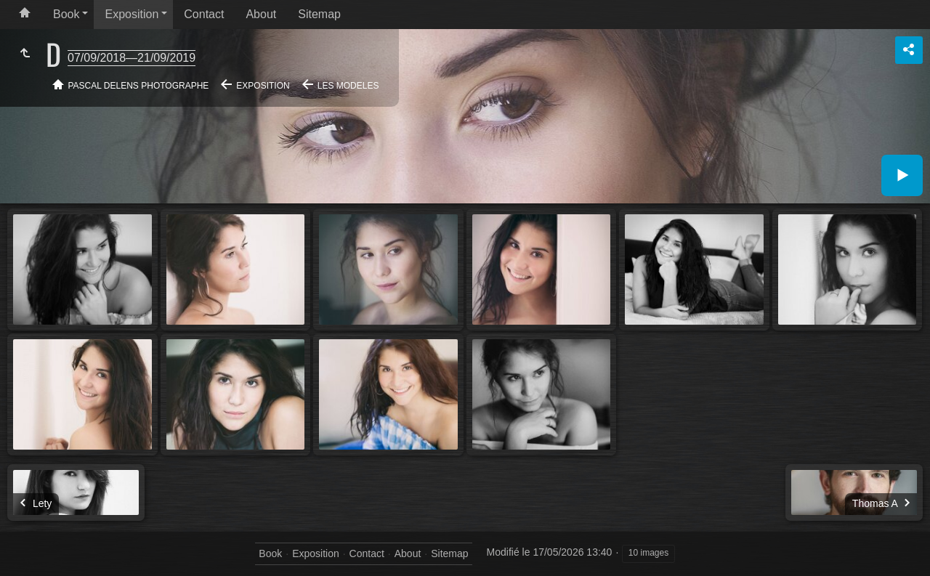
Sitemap (319, 14)
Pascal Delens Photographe (138, 86)
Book (66, 14)
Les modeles (348, 86)
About (261, 14)
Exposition (131, 14)
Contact (204, 14)
